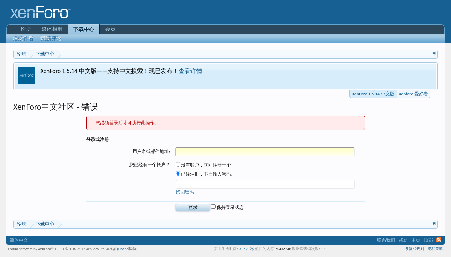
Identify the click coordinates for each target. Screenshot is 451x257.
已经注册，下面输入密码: (204, 174)
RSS (438, 239)
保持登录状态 (227, 207)
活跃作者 (23, 38)
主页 (415, 240)
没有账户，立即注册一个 (203, 165)
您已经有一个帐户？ (149, 164)
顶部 (428, 240)
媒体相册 (52, 29)
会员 (110, 29)
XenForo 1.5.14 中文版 (373, 93)
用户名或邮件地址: (151, 151)
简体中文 (19, 240)
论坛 (26, 29)
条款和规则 (414, 249)
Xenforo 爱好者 (413, 93)
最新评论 (50, 38)
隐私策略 (435, 249)
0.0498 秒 (246, 249)
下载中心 (83, 29)
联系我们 (386, 240)
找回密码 (185, 191)
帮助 (403, 240)
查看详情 (190, 71)
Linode (123, 249)
